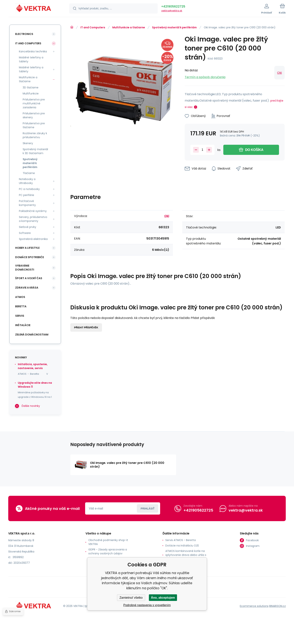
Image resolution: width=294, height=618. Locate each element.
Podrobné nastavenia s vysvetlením (147, 605)
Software (25, 233)
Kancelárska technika (33, 51)
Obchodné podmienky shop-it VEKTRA (108, 542)
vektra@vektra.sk (171, 10)
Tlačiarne (29, 173)
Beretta (20, 306)
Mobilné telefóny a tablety (31, 59)
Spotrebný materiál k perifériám (174, 27)
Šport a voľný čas (28, 278)
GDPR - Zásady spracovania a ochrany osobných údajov (107, 551)
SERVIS (19, 316)
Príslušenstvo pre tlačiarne (34, 125)
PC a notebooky (29, 189)
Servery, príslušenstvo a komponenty (33, 219)
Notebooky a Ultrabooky (27, 181)
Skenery (28, 143)
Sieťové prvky (27, 227)
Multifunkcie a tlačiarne (128, 27)
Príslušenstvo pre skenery (34, 115)
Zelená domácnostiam (31, 334)
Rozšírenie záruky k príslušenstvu (35, 135)
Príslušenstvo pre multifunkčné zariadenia (34, 103)
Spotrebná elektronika (33, 239)
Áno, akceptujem (163, 597)
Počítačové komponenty (27, 203)
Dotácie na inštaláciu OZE (182, 545)
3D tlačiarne (30, 87)
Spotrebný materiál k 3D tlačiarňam (35, 151)
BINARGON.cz (277, 606)
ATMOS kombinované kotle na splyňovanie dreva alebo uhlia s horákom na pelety (185, 555)
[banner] (34, 9)
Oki (279, 73)
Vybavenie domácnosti (24, 267)
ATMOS (20, 297)
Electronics (24, 34)
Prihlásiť (147, 508)
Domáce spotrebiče (29, 257)
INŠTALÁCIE (22, 325)
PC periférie (26, 195)
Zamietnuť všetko (130, 597)
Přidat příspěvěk (86, 327)
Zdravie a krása (26, 287)
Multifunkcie (31, 93)
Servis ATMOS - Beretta (180, 540)
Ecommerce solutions (254, 606)
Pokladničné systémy (33, 211)
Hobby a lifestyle (27, 248)
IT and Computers (92, 27)
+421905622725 (173, 6)
